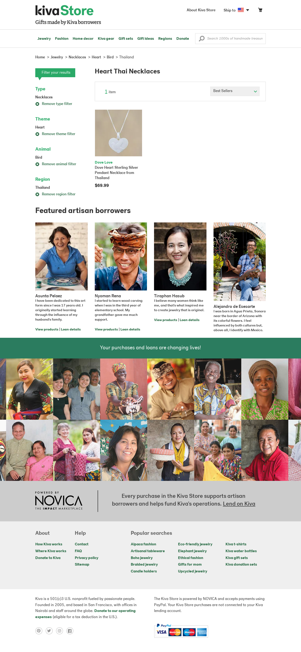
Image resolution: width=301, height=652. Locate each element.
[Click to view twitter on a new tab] (51, 631)
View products (46, 329)
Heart (40, 127)
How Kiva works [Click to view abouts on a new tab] (48, 544)
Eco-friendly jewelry (195, 544)
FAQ (78, 551)
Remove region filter (55, 194)
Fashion (61, 39)
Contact (81, 544)
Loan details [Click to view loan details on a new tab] (71, 329)
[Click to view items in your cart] (260, 11)
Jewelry (44, 39)
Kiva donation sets (241, 565)
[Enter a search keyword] (230, 38)
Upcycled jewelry (192, 571)
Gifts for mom (190, 565)
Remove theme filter (55, 134)
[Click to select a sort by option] (235, 91)
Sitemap (82, 565)
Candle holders (144, 571)
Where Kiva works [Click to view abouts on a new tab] (50, 551)
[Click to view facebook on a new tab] (71, 631)
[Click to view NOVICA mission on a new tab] (58, 501)
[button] (202, 40)
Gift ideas (145, 39)
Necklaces (44, 97)
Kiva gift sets (237, 558)
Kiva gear (106, 39)
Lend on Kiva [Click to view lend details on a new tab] (239, 504)
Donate (182, 39)
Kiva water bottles (241, 551)
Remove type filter (53, 104)
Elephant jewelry (192, 551)
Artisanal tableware (148, 551)
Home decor (83, 39)
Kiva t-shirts (236, 544)
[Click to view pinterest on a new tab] (40, 631)
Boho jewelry (142, 558)
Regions (165, 39)
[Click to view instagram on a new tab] (61, 631)
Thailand (42, 188)
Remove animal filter (55, 164)
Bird (38, 158)
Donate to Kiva (47, 558)
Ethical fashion (190, 558)
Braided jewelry (144, 565)
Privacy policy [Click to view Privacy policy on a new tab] (86, 558)
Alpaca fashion (143, 544)
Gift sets (126, 39)
